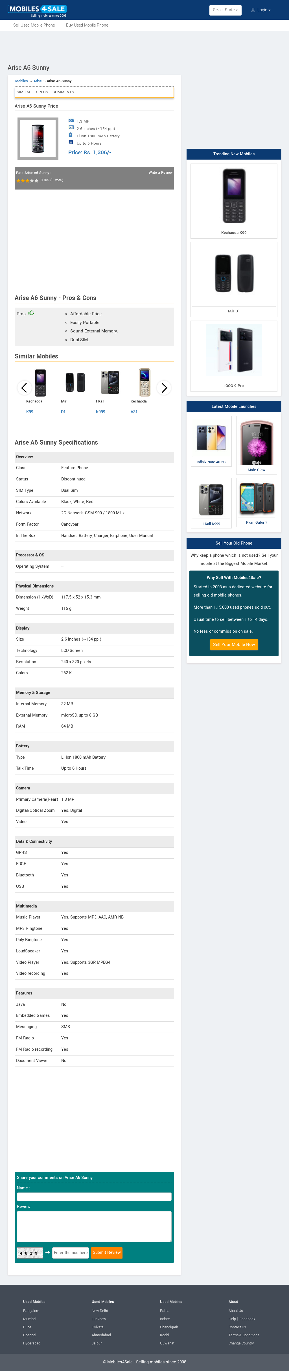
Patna (164, 1310)
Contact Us (237, 1327)
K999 (100, 412)
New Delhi (100, 1310)
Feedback (247, 1319)
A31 (134, 412)
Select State (225, 10)
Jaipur (97, 1343)
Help (232, 1319)
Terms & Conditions (244, 1335)
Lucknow (99, 1319)
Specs (42, 92)
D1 (63, 412)
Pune (27, 1327)
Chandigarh (169, 1327)
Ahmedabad (101, 1335)
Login (261, 10)
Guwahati (167, 1343)
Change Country (241, 1343)
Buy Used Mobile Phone (87, 25)
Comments (63, 92)
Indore (165, 1319)
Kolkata (98, 1327)
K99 (29, 412)
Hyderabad (31, 1343)
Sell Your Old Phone (234, 543)
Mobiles (21, 81)
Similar (24, 92)
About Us (236, 1310)
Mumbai (29, 1319)
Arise (38, 81)
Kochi (164, 1335)
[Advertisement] (144, 46)
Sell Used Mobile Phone (34, 25)
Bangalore (31, 1310)
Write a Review (160, 172)
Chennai (29, 1335)
